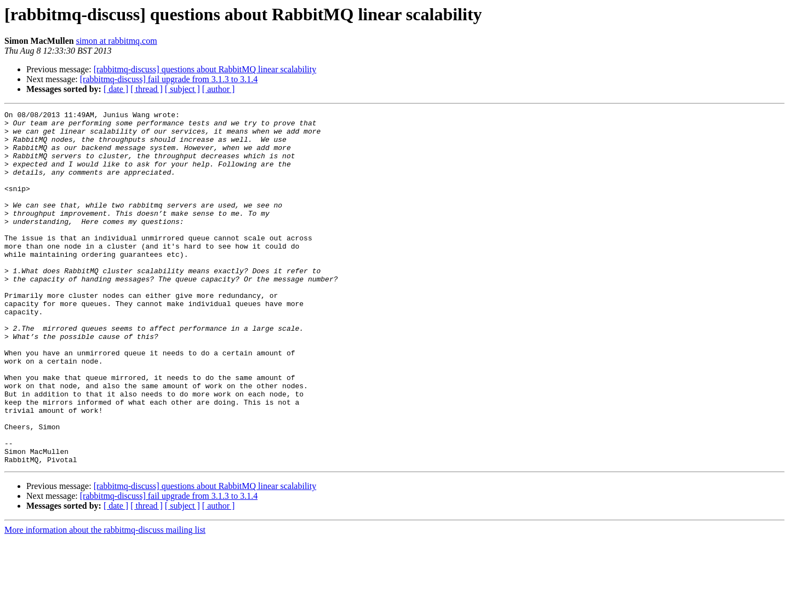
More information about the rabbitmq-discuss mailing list (104, 600)
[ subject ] (182, 89)
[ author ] (218, 89)
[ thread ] (146, 89)
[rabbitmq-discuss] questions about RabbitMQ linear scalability (205, 69)
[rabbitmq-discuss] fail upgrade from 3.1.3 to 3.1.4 (169, 79)
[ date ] (116, 89)
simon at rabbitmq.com (116, 40)
